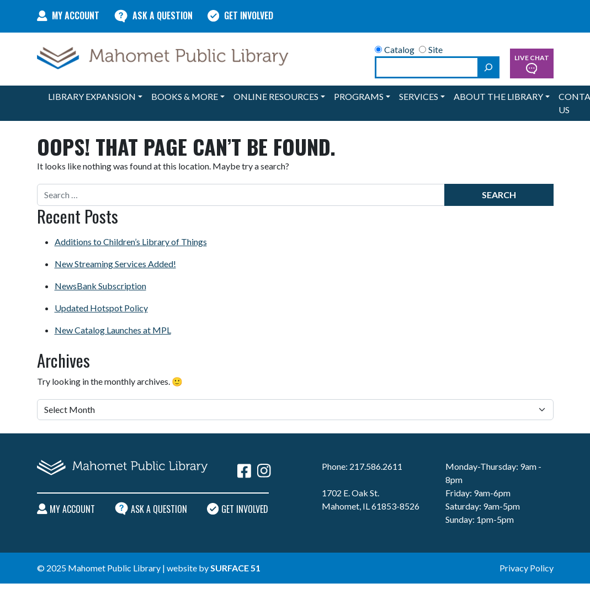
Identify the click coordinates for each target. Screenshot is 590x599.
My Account (68, 15)
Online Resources (275, 96)
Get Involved (240, 15)
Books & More (184, 96)
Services (418, 96)
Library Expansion (92, 96)
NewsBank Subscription (100, 285)
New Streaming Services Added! (115, 263)
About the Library (498, 96)
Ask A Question (153, 15)
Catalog (394, 49)
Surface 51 (235, 568)
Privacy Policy (526, 568)
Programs (359, 96)
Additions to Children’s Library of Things (131, 241)
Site (431, 49)
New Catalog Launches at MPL (113, 330)
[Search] (488, 67)
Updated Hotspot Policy (101, 308)
